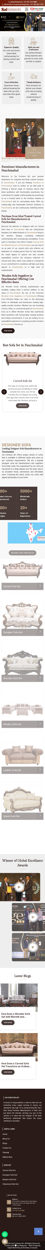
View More (8, 331)
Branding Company (30, 1248)
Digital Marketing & (15, 1248)
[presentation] (4, 392)
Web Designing (34, 1245)
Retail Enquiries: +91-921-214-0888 (22, 2)
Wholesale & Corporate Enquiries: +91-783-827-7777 (22, 4)
